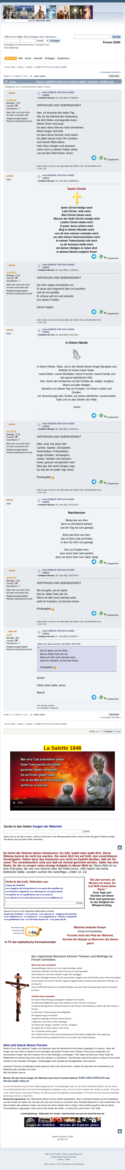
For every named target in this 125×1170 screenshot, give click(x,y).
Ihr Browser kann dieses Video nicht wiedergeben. (62, 781)
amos (12, 92)
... (29, 76)
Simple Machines (75, 1154)
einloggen (34, 36)
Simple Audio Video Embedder (64, 1157)
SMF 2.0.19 (50, 1154)
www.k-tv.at (18, 933)
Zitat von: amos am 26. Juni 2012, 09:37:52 (58, 644)
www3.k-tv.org (17, 927)
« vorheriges (105, 72)
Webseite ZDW (43, 20)
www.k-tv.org (18, 930)
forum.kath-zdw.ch (16, 1081)
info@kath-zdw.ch (17, 1072)
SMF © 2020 (61, 1154)
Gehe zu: (94, 731)
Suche (8, 826)
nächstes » (116, 72)
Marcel (13, 631)
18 (31, 76)
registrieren (50, 36)
